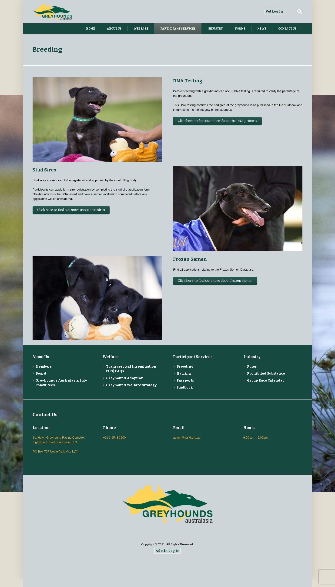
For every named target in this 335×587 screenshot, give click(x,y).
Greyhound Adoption (125, 386)
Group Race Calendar (265, 388)
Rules (252, 374)
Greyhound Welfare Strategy (131, 393)
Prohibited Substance (266, 381)
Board (41, 381)
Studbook (185, 395)
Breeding (185, 374)
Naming (184, 381)
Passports (185, 388)
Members (44, 374)
